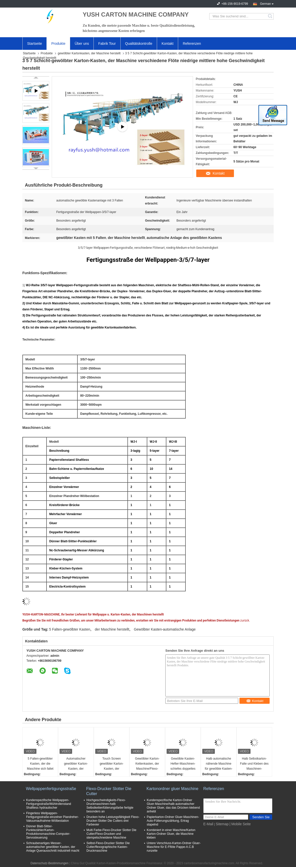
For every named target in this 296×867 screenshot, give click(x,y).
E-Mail (208, 824)
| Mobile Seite (240, 824)
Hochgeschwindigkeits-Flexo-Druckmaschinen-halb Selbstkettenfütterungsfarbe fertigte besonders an (109, 805)
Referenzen (192, 44)
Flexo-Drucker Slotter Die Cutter (108, 791)
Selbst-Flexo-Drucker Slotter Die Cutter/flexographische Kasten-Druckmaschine (108, 846)
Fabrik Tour (107, 44)
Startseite (34, 44)
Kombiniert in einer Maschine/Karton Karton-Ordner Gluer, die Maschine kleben (171, 833)
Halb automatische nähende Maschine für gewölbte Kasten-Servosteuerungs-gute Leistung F (218, 764)
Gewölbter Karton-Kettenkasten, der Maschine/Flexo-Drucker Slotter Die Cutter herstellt (147, 764)
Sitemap (222, 824)
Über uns (82, 44)
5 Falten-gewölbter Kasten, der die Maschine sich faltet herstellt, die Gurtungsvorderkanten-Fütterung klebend (41, 764)
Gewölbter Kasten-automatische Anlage (165, 629)
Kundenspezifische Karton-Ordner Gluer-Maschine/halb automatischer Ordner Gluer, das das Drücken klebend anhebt (173, 805)
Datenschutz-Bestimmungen (49, 863)
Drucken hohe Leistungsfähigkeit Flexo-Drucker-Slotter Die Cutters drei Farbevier (112, 820)
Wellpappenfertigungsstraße (51, 789)
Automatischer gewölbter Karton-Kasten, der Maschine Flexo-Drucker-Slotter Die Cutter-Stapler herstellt (76, 764)
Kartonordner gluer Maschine (172, 789)
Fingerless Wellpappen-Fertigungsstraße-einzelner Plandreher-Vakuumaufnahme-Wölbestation (52, 816)
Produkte (58, 44)
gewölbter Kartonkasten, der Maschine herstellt (89, 53)
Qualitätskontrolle (138, 44)
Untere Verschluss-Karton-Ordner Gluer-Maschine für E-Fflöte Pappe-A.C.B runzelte (174, 846)
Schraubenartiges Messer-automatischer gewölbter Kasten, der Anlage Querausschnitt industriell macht (52, 846)
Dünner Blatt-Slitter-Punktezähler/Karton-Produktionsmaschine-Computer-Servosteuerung (48, 831)
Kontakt (167, 44)
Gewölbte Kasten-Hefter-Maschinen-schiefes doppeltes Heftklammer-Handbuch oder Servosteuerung (182, 764)
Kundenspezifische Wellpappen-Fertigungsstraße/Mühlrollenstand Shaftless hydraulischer (48, 803)
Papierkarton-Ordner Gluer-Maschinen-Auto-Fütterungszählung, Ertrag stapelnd (173, 820)
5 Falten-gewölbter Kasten (69, 629)
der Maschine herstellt (112, 629)
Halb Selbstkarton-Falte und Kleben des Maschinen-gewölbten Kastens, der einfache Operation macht (254, 764)
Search (270, 16)
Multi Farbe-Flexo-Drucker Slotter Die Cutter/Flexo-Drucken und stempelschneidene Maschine (111, 833)
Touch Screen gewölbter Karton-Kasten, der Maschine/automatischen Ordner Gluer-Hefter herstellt (112, 764)
